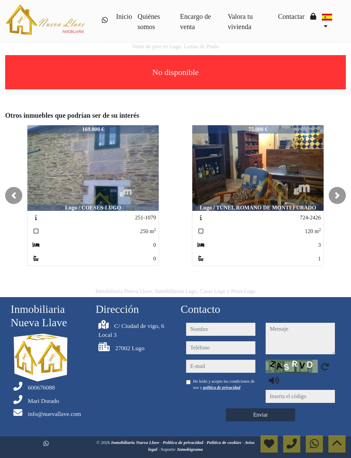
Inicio (124, 16)
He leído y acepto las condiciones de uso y (224, 384)
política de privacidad (221, 387)
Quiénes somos (148, 21)
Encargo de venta (195, 21)
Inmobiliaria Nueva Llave (135, 442)
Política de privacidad (183, 442)
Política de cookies (224, 442)
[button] (13, 195)
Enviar (260, 415)
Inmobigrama (190, 449)
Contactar (291, 16)
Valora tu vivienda (240, 21)
